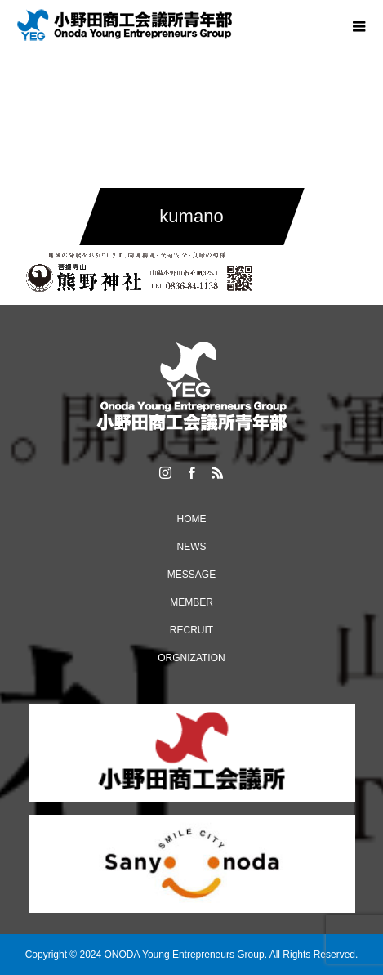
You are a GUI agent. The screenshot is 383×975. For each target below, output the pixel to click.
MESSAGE (191, 574)
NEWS (192, 546)
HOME (192, 519)
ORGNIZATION (191, 658)
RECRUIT (191, 630)
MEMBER (191, 602)
